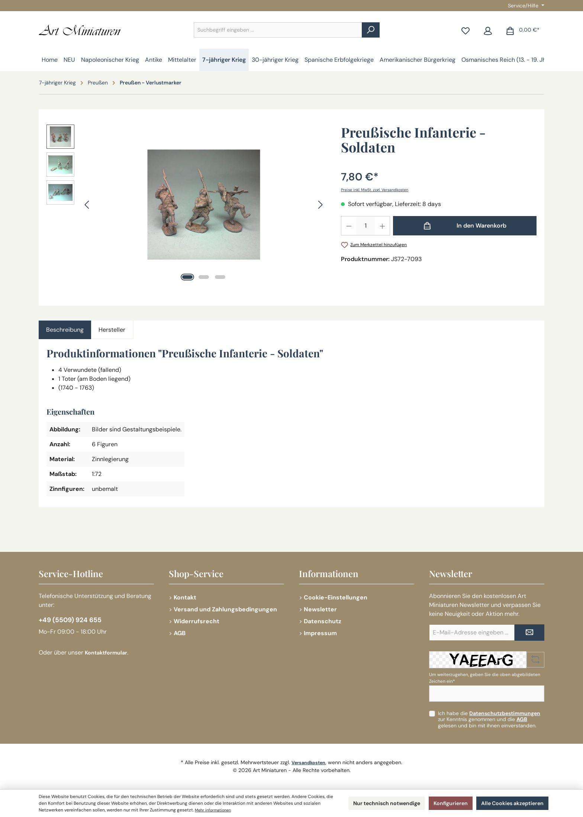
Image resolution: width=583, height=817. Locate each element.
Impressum (320, 633)
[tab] (65, 330)
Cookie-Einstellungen (335, 597)
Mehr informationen (263, 810)
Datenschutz (322, 621)
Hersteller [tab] (112, 330)
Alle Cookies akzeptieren (509, 803)
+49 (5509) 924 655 (75, 621)
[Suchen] (371, 30)
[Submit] (529, 632)
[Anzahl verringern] (349, 225)
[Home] (50, 60)
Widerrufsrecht (196, 621)
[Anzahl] (365, 225)
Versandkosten (309, 762)
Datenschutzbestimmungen (504, 713)
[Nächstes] (320, 205)
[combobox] (278, 30)
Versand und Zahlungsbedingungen (225, 609)
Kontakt (185, 597)
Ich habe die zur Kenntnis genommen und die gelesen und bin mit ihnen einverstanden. (489, 719)
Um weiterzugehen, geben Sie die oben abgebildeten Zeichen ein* (484, 678)
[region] (186, 204)
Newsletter (320, 609)
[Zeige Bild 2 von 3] (204, 277)
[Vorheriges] (87, 205)
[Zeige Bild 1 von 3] (187, 277)
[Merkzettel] (465, 30)
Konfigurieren (441, 803)
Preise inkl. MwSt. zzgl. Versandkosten (379, 190)
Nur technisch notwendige (371, 803)
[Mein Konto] (488, 30)
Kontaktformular (109, 655)
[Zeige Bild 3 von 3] (220, 277)
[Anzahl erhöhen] (382, 225)
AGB (180, 633)
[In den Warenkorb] (465, 225)
